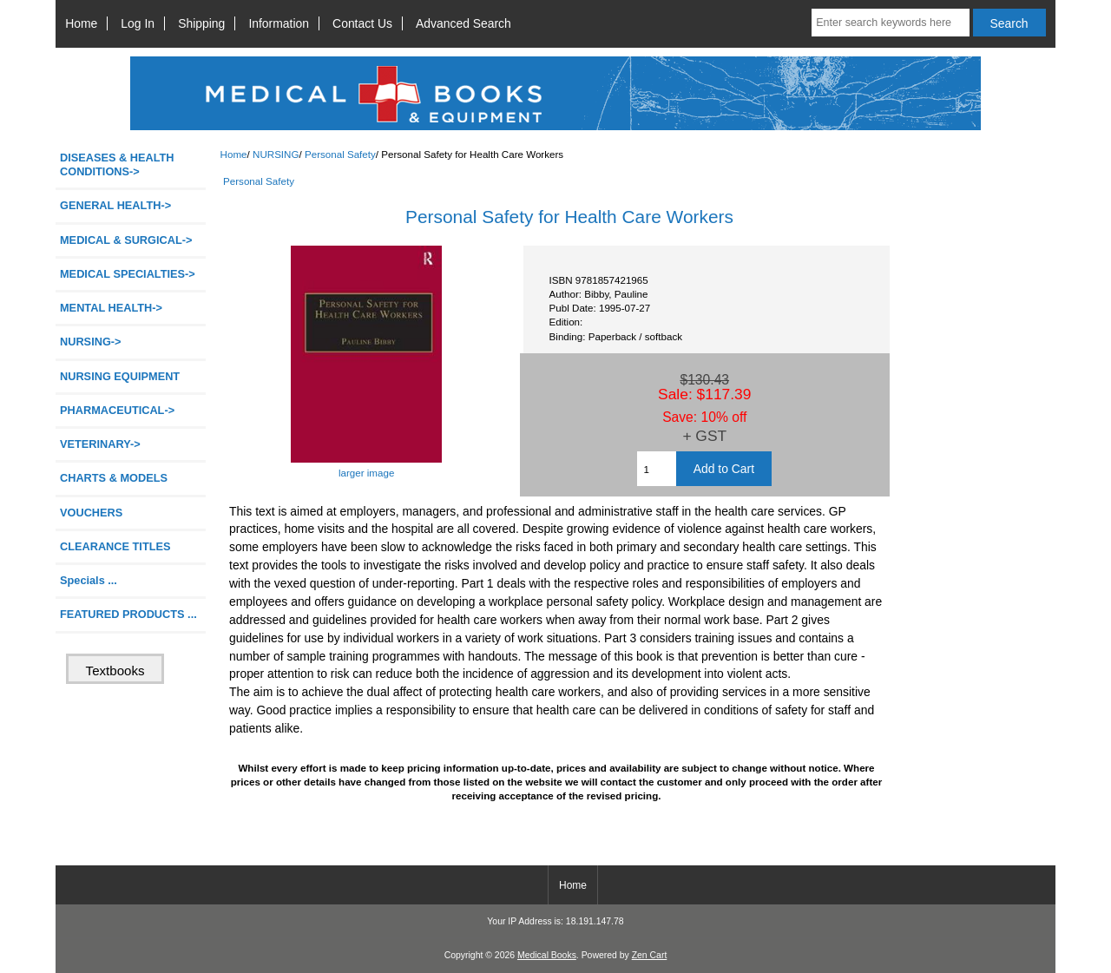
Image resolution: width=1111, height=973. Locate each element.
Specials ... (88, 580)
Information (278, 23)
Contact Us (362, 23)
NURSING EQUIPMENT (120, 376)
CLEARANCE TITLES (115, 546)
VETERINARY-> (100, 443)
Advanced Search (463, 23)
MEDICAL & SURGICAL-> (126, 240)
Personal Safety (340, 154)
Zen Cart (649, 955)
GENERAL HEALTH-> (115, 205)
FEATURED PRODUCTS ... (128, 614)
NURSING (276, 154)
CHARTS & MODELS (114, 477)
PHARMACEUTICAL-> (117, 410)
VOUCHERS (91, 512)
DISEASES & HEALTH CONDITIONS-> (117, 164)
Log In (137, 23)
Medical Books (546, 955)
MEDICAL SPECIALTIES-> (127, 273)
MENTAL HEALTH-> (111, 307)
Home (81, 23)
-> (91, 341)
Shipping (201, 23)
